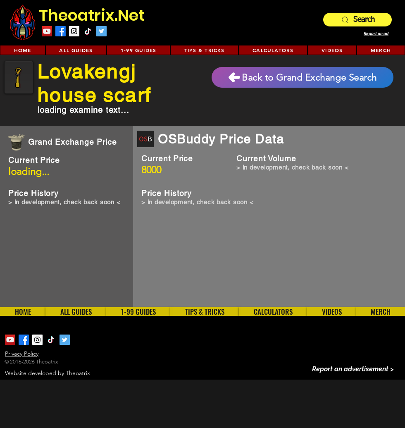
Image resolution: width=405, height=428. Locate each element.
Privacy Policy (21, 353)
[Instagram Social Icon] (74, 31)
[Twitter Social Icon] (101, 31)
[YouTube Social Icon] (47, 31)
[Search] (357, 19)
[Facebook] (60, 31)
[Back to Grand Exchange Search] (302, 77)
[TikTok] (88, 31)
